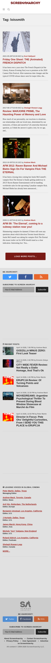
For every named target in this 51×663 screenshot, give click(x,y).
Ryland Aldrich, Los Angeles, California (20, 538)
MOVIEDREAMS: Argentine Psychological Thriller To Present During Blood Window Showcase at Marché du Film (32, 401)
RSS (41, 619)
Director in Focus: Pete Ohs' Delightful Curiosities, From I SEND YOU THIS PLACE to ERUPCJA (32, 421)
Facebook (25, 619)
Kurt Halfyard (29, 56)
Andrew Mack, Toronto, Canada (17, 497)
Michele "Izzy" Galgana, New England (20, 531)
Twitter (9, 619)
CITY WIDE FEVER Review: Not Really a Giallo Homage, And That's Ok (32, 367)
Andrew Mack (29, 162)
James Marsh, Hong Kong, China (18, 524)
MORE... (6, 551)
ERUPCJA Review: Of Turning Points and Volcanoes (28, 383)
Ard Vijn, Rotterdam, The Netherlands (20, 504)
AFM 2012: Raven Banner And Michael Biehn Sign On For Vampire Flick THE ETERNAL (25, 169)
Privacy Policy (12, 641)
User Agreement (29, 641)
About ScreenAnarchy (13, 638)
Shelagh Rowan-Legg (33, 108)
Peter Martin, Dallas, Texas (15, 491)
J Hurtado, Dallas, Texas (14, 518)
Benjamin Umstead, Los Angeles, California (22, 511)
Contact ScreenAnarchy (37, 638)
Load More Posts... (25, 256)
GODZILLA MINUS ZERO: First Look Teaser (31, 352)
